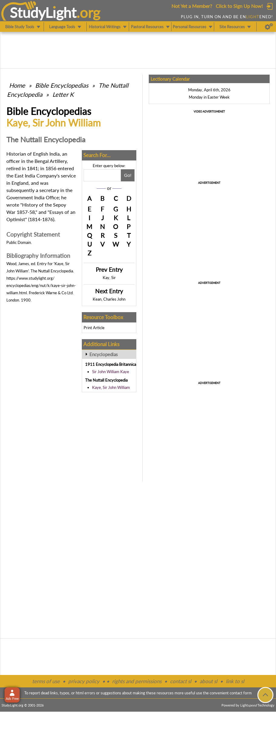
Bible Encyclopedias (61, 85)
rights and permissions (136, 681)
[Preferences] (269, 26)
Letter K (63, 94)
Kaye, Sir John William (111, 387)
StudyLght (43, 12)
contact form (241, 692)
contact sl (180, 681)
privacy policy (83, 681)
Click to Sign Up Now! (239, 6)
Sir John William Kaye (110, 371)
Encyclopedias (103, 354)
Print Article (94, 327)
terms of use (46, 681)
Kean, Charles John (109, 299)
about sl (208, 681)
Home (17, 85)
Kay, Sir (109, 277)
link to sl (235, 681)
